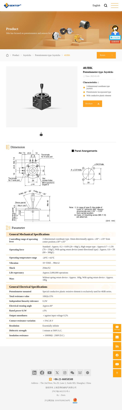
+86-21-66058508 (63, 379)
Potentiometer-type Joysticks (47, 55)
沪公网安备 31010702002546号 (57, 400)
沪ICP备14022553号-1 (61, 391)
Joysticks (27, 55)
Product (15, 55)
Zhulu (63, 395)
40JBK (67, 55)
